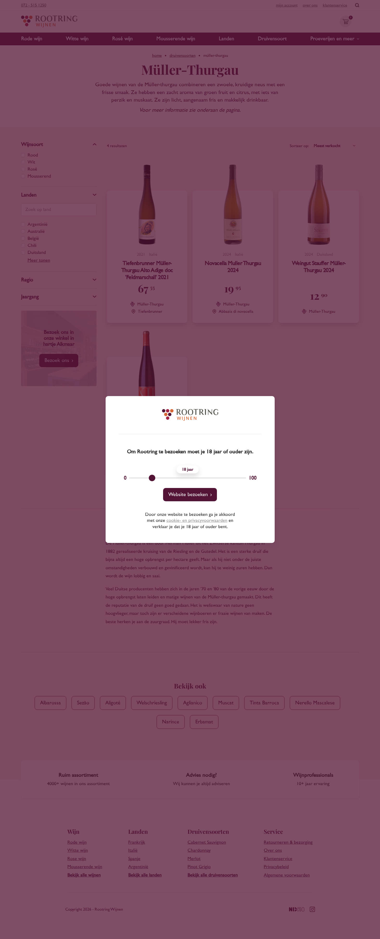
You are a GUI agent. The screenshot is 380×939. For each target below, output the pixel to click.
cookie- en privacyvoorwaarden (196, 520)
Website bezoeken (188, 494)
